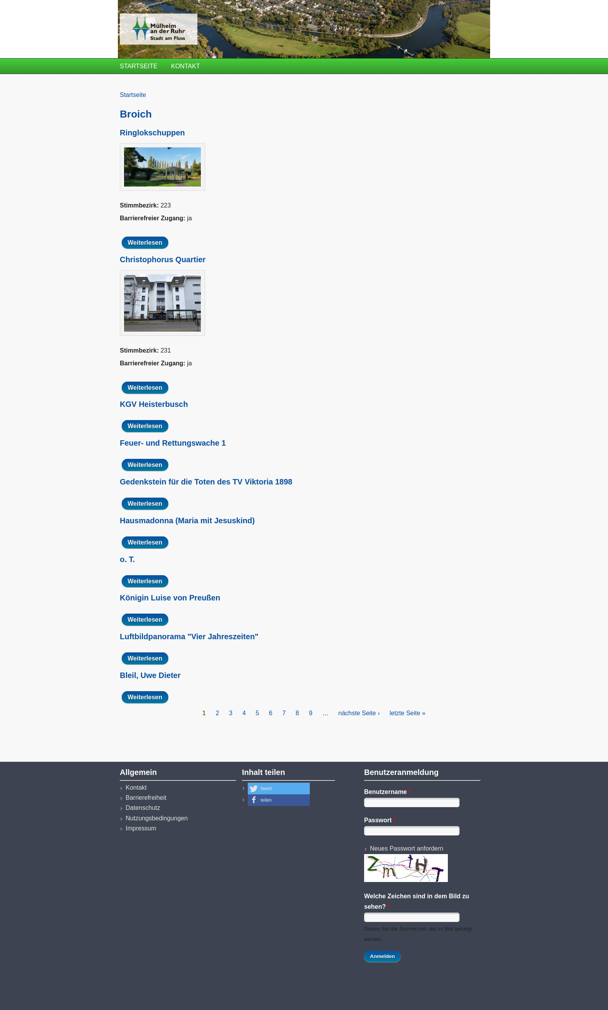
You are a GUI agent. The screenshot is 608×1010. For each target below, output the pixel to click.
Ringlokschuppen (152, 132)
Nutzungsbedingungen (157, 818)
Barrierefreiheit (146, 797)
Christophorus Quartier (163, 259)
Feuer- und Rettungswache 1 (173, 443)
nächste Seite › (359, 713)
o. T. (127, 559)
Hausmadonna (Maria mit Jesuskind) (187, 520)
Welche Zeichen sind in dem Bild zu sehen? (416, 901)
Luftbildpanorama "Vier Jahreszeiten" (189, 636)
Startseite (138, 66)
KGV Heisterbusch (154, 404)
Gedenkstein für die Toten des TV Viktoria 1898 (206, 481)
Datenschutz (143, 807)
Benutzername (387, 792)
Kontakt (185, 66)
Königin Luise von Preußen (170, 597)
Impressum (141, 828)
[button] (279, 788)
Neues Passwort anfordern (406, 848)
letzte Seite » (408, 713)
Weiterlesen (148, 242)
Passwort (380, 820)
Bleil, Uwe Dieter (150, 675)
